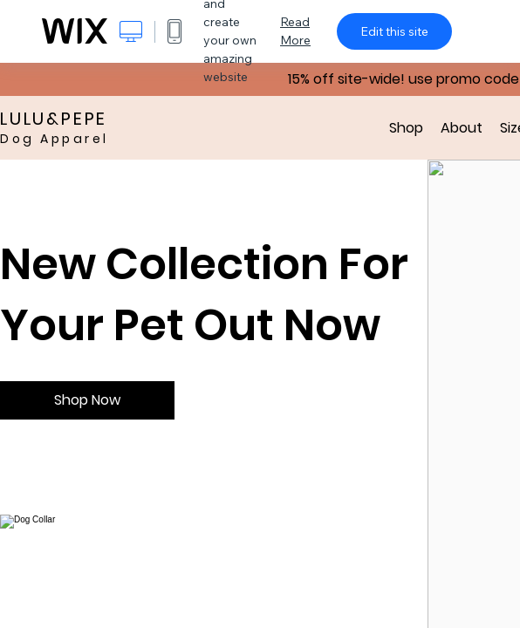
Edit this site (394, 31)
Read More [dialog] (295, 31)
